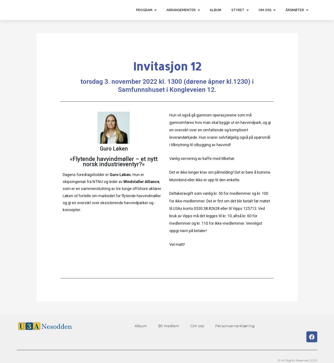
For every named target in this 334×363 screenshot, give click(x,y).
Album (215, 10)
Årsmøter (296, 10)
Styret (239, 10)
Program (146, 10)
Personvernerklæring (234, 326)
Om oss (266, 10)
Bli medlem (168, 326)
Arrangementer (183, 10)
